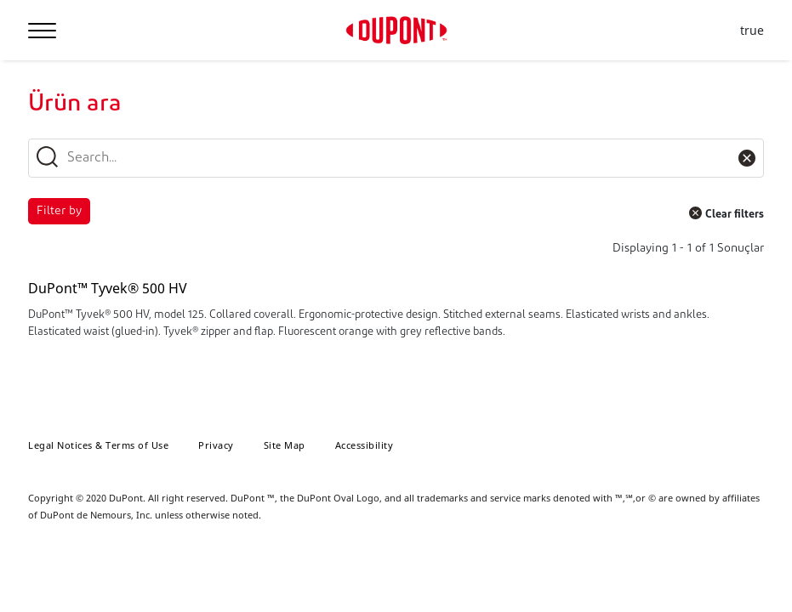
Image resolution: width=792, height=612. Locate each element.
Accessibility (364, 445)
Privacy (216, 445)
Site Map (284, 445)
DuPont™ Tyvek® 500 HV (107, 288)
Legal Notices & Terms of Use (98, 445)
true (752, 30)
